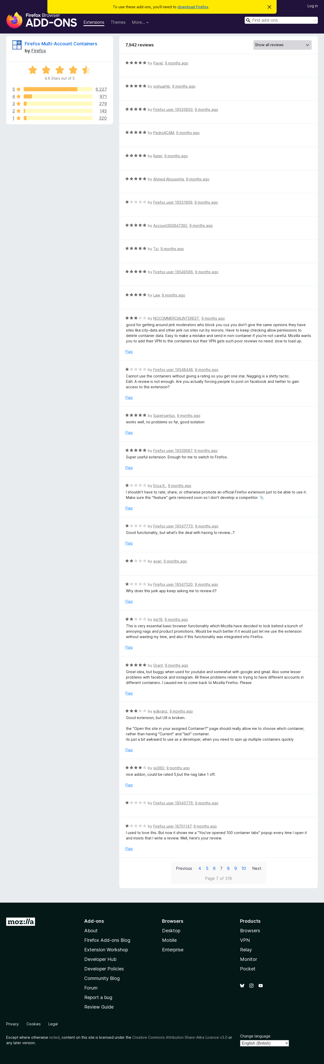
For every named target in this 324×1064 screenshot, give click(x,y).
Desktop (171, 930)
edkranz (160, 711)
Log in (313, 6)
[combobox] (281, 20)
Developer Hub (100, 959)
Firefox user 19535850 (173, 109)
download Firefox (192, 7)
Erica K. (159, 485)
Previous (184, 868)
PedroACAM (163, 132)
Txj (155, 248)
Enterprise (172, 949)
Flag (129, 351)
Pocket (247, 968)
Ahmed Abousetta (168, 179)
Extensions (93, 22)
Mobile (169, 940)
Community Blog (102, 978)
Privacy (12, 1024)
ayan (157, 561)
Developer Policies (104, 968)
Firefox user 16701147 (172, 826)
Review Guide (99, 1007)
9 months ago (176, 63)
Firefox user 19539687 (172, 450)
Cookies (34, 1024)
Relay (246, 949)
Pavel (158, 63)
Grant (158, 665)
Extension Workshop (106, 949)
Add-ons (94, 921)
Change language (255, 1036)
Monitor (248, 959)
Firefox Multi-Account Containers (61, 43)
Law (156, 295)
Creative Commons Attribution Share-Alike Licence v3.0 (179, 1037)
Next (256, 868)
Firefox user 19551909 (172, 202)
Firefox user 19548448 (173, 369)
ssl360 (158, 768)
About (91, 930)
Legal (53, 1024)
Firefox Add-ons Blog (107, 940)
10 (244, 868)
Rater (157, 156)
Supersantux (164, 415)
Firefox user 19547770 (173, 526)
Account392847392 (170, 225)
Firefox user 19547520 (173, 584)
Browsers (250, 930)
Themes (118, 22)
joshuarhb (161, 86)
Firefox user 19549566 (173, 272)
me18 (158, 619)
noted (54, 1037)
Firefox (38, 50)
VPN (245, 940)
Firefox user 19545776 (173, 803)
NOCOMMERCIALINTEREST (176, 318)
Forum (91, 988)
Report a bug (98, 997)
